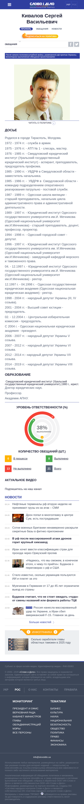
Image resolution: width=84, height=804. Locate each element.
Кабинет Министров (27, 716)
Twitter (76, 44)
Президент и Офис (25, 708)
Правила (70, 690)
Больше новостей (41, 622)
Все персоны (22, 732)
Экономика (58, 744)
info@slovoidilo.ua (42, 757)
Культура (56, 712)
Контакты (50, 690)
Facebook (70, 44)
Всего (57, 468)
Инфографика (42, 632)
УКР (68, 5)
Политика (57, 732)
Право (54, 736)
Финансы (57, 740)
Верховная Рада (24, 712)
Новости (57, 29)
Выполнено (61, 458)
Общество (57, 728)
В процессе (20, 458)
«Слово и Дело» (27, 672)
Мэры (16, 728)
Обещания (42, 29)
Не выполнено (22, 468)
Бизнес (55, 708)
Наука (54, 716)
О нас (32, 690)
